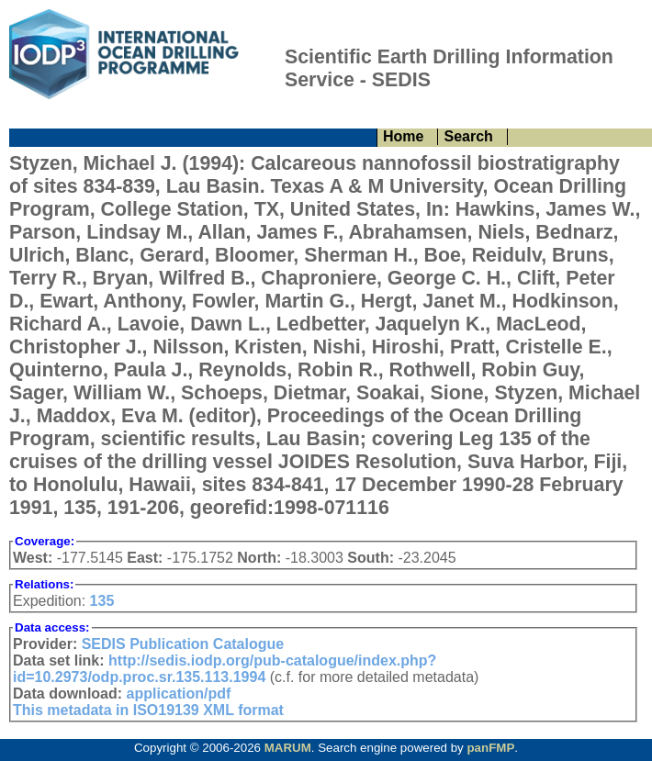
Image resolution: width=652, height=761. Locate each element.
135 (102, 601)
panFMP (490, 748)
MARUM (287, 748)
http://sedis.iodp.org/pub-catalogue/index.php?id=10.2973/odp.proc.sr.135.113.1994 (224, 669)
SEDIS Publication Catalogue (183, 644)
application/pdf (179, 693)
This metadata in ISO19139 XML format (148, 710)
